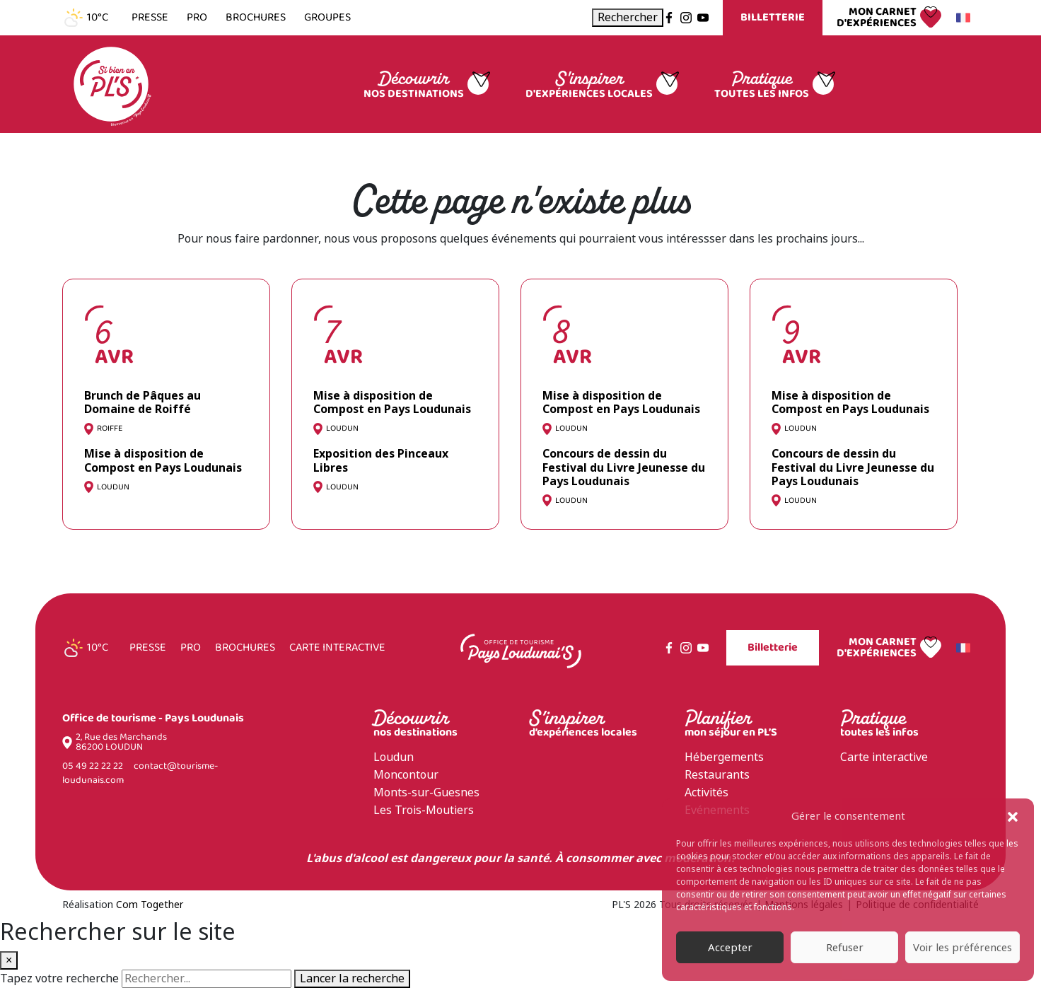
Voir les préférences (962, 947)
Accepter (730, 947)
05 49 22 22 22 (92, 766)
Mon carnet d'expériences (877, 17)
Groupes (327, 17)
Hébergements (724, 757)
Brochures (256, 17)
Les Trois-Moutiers (423, 810)
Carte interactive (337, 647)
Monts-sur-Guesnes (426, 792)
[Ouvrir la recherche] (627, 17)
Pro (197, 17)
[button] (1013, 816)
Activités (706, 792)
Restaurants (717, 775)
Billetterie (772, 17)
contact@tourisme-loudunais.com (140, 773)
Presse (150, 17)
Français (961, 18)
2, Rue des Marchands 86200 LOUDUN (121, 742)
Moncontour (405, 775)
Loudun (393, 757)
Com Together (149, 904)
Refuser (844, 947)
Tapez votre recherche (59, 979)
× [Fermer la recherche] (9, 960)
